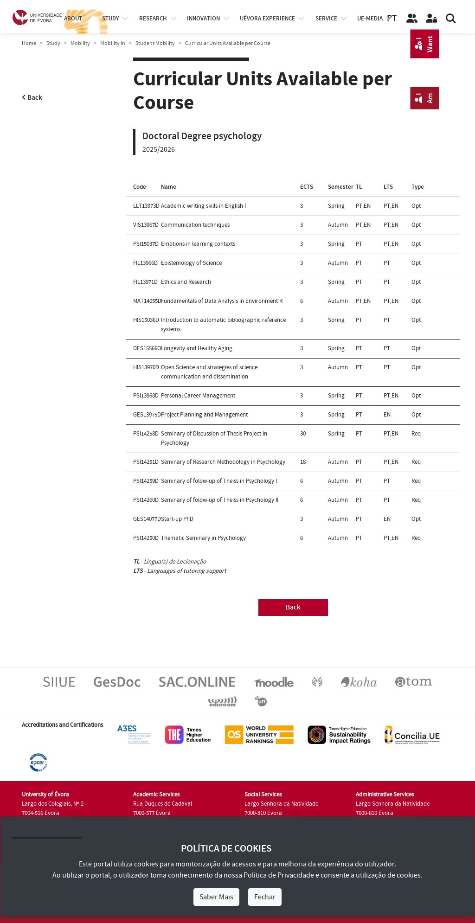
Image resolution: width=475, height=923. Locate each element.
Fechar (265, 897)
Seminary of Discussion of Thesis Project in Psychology (214, 438)
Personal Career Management (198, 395)
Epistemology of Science (191, 263)
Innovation (203, 18)
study (110, 18)
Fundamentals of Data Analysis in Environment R (221, 301)
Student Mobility (155, 43)
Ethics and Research (186, 282)
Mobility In (112, 43)
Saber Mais (216, 897)
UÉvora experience (267, 18)
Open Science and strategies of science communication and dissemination (209, 372)
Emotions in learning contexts (198, 244)
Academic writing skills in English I (203, 206)
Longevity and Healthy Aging (196, 348)
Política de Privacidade (279, 875)
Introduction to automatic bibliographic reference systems (223, 324)
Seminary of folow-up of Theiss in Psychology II (219, 500)
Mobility (80, 43)
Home (29, 43)
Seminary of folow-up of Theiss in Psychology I (219, 481)
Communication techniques (195, 225)
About (73, 18)
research (153, 18)
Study (53, 43)
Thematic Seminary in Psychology (203, 538)
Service (326, 18)
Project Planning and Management (204, 414)
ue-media (370, 18)
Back (32, 97)
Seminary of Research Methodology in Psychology (223, 462)
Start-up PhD (177, 519)
